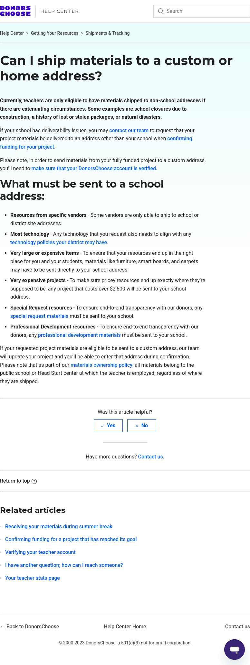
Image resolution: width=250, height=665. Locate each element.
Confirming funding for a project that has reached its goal (71, 539)
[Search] (201, 11)
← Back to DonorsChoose (29, 626)
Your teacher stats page (32, 578)
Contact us (150, 457)
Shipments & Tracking (108, 33)
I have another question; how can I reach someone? (64, 565)
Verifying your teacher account (40, 552)
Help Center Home (125, 626)
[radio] (108, 425)
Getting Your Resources (54, 33)
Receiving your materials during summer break (58, 526)
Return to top (18, 481)
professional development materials (79, 335)
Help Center (59, 11)
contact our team (129, 130)
